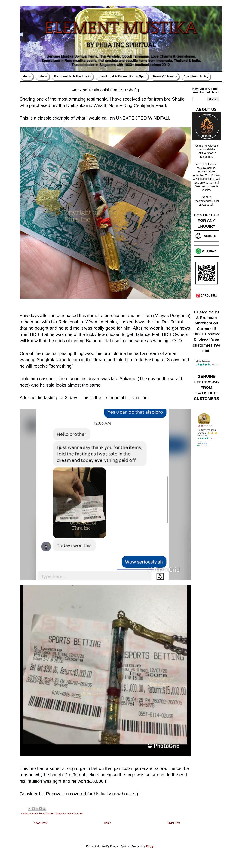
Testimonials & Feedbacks (72, 76)
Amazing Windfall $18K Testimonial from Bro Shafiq (56, 813)
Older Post (174, 822)
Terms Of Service (165, 76)
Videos (42, 76)
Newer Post (40, 822)
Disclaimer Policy (195, 76)
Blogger (150, 846)
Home (27, 76)
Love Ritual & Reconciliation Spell (122, 76)
